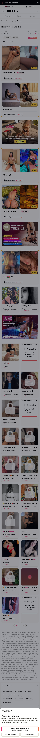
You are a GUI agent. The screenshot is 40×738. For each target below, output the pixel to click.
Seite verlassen (29, 734)
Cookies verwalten (10, 734)
